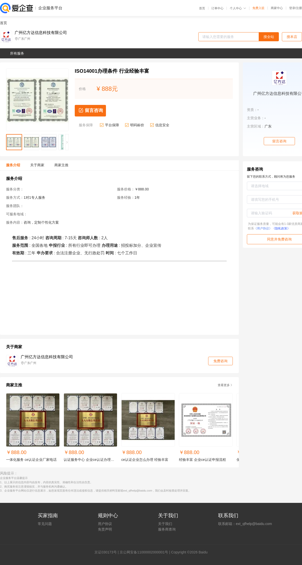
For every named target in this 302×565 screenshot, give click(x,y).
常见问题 (45, 524)
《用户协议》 (263, 228)
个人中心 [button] (238, 8)
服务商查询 (167, 529)
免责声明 (105, 529)
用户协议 (105, 524)
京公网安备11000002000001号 (144, 552)
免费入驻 (258, 8)
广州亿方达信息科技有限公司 (41, 33)
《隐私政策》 (281, 228)
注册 (299, 8)
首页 (202, 8)
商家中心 (277, 8)
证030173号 (107, 552)
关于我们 (165, 524)
